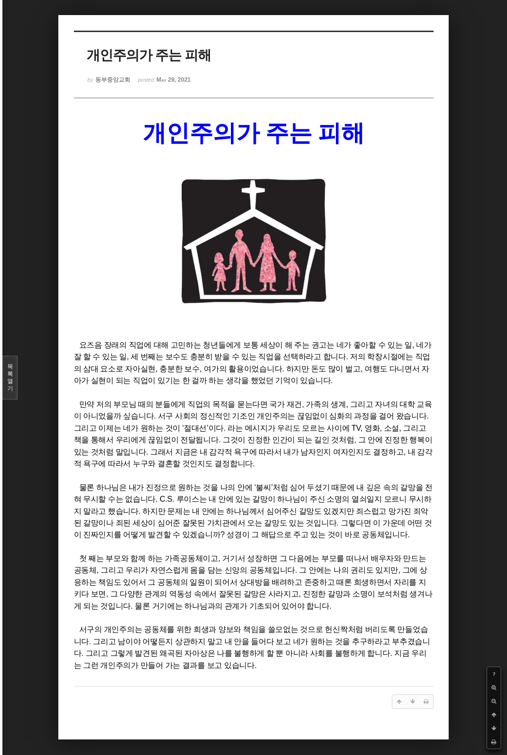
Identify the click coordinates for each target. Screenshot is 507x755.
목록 (10, 377)
